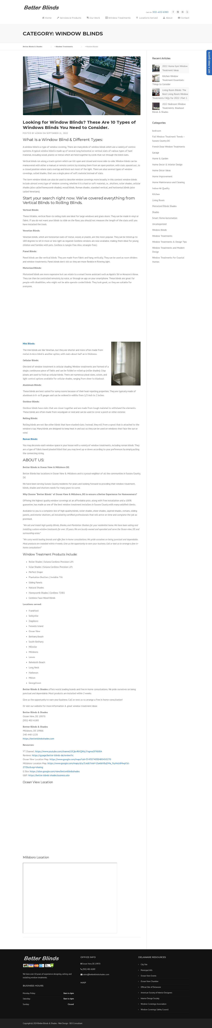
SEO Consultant (75, 1023)
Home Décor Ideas (161, 170)
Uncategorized (159, 223)
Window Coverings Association (153, 1004)
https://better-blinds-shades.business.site (49, 775)
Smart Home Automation (164, 217)
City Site (144, 964)
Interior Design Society (150, 998)
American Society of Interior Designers (156, 992)
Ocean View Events (148, 976)
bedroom (156, 130)
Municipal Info (146, 970)
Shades (155, 212)
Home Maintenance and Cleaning (168, 182)
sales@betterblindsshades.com (95, 974)
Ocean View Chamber (149, 981)
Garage (155, 152)
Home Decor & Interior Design (167, 164)
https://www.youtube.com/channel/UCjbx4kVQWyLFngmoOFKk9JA (68, 751)
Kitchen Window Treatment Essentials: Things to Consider (168, 80)
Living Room (158, 200)
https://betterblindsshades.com (38, 738)
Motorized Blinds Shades (164, 206)
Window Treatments (162, 235)
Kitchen (156, 194)
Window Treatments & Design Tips (169, 241)
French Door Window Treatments (168, 146)
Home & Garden (160, 158)
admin (38, 133)
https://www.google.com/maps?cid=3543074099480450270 (80, 759)
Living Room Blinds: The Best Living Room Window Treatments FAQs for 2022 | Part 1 (170, 94)
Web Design (63, 1023)
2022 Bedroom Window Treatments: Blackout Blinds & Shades (169, 108)
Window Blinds (159, 229)
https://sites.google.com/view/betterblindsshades (55, 771)
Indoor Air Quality (160, 188)
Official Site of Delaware (151, 987)
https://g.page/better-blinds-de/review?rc (52, 755)
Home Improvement (162, 176)
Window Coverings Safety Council (155, 1009)
